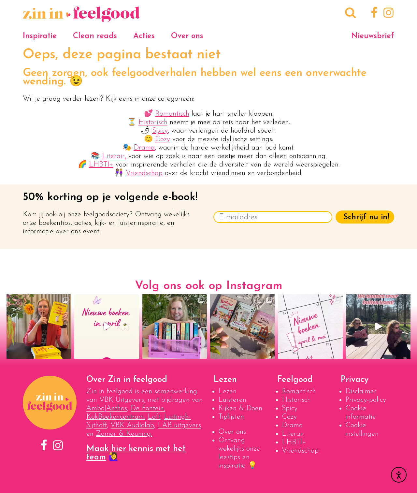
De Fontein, (148, 408)
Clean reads (95, 36)
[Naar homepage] (81, 18)
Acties (144, 36)
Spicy (160, 131)
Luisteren (232, 400)
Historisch (152, 122)
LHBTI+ (101, 164)
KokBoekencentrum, (115, 417)
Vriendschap (144, 173)
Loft (154, 417)
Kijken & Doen (240, 408)
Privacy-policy (365, 400)
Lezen (227, 391)
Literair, (114, 156)
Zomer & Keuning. (124, 434)
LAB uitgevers (179, 425)
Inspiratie (40, 36)
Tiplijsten (231, 417)
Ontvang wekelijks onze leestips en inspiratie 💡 (239, 453)
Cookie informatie (360, 413)
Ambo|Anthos (106, 408)
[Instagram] (387, 14)
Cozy (162, 139)
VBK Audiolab (132, 425)
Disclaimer (361, 391)
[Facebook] (373, 14)
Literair (293, 434)
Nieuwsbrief (372, 36)
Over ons (187, 36)
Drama (144, 148)
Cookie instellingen (362, 430)
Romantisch (172, 114)
